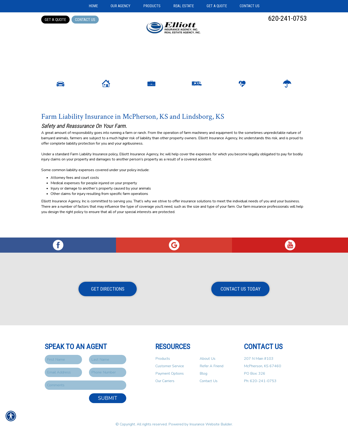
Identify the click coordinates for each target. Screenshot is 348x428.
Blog (203, 367)
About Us (207, 352)
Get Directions (107, 283)
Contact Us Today (240, 283)
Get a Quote (55, 19)
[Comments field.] (85, 379)
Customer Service (169, 360)
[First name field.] (63, 353)
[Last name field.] (107, 353)
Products (162, 352)
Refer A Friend (211, 360)
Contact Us (85, 19)
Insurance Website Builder (210, 418)
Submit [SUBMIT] (107, 392)
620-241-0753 (287, 18)
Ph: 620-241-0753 (260, 375)
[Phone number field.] (107, 366)
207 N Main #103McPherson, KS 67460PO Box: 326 (262, 360)
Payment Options (169, 367)
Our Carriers (164, 375)
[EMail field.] (63, 366)
